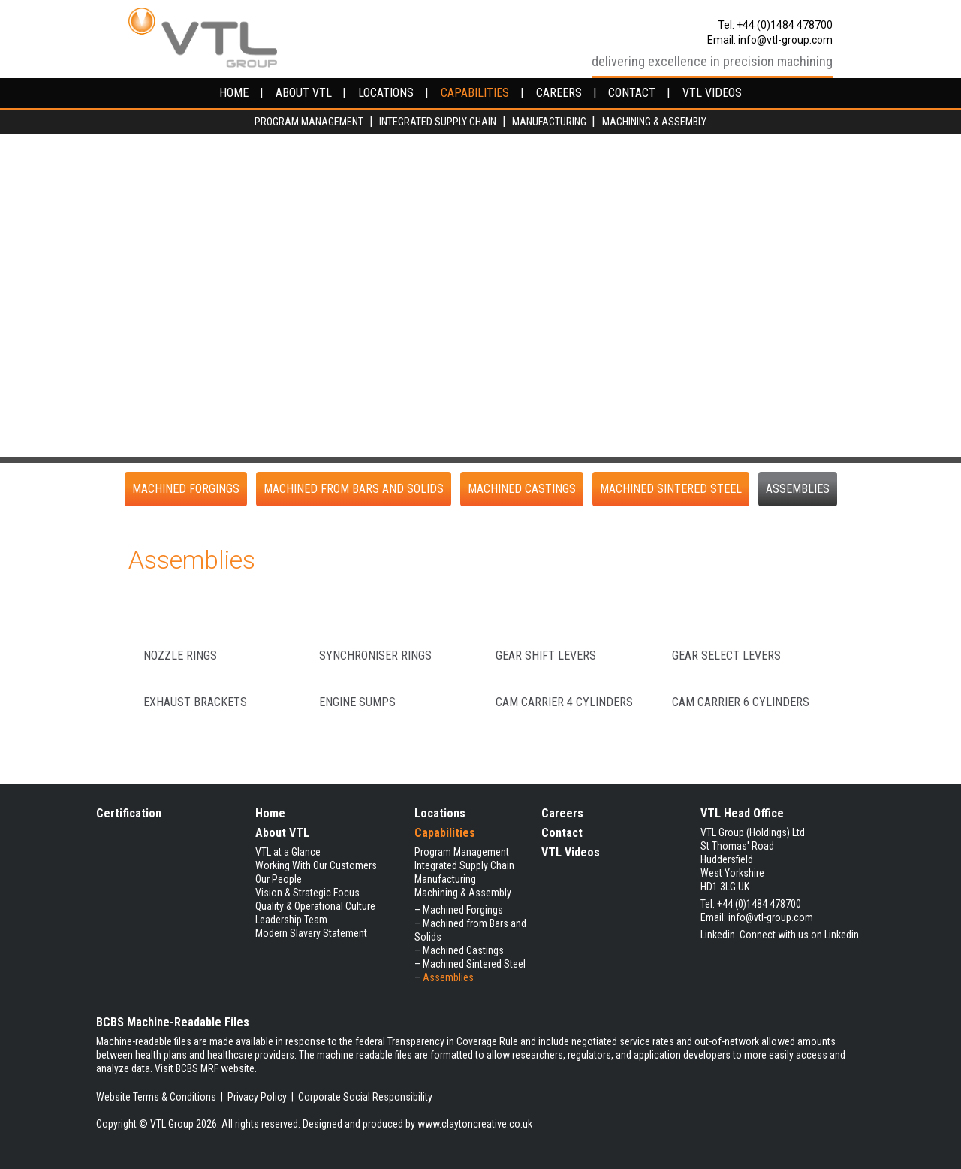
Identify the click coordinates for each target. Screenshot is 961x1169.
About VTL (282, 833)
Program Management (309, 122)
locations (386, 93)
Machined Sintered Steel (671, 489)
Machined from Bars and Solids (354, 489)
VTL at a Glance (288, 852)
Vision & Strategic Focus (307, 893)
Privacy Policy (257, 1097)
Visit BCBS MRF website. (206, 1068)
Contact (562, 833)
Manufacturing (549, 122)
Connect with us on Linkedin (799, 935)
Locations (439, 813)
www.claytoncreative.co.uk (474, 1124)
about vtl (304, 93)
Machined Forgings (185, 489)
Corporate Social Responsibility (365, 1097)
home (234, 93)
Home (270, 813)
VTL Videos (570, 852)
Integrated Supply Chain (437, 122)
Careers (562, 813)
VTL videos (712, 93)
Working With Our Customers (316, 865)
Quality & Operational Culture (315, 906)
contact (631, 93)
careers (559, 93)
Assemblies (798, 489)
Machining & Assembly (654, 122)
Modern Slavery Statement (311, 933)
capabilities (475, 93)
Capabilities (444, 833)
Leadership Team (291, 920)
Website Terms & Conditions (156, 1097)
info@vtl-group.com (785, 40)
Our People (278, 879)
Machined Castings (522, 489)
